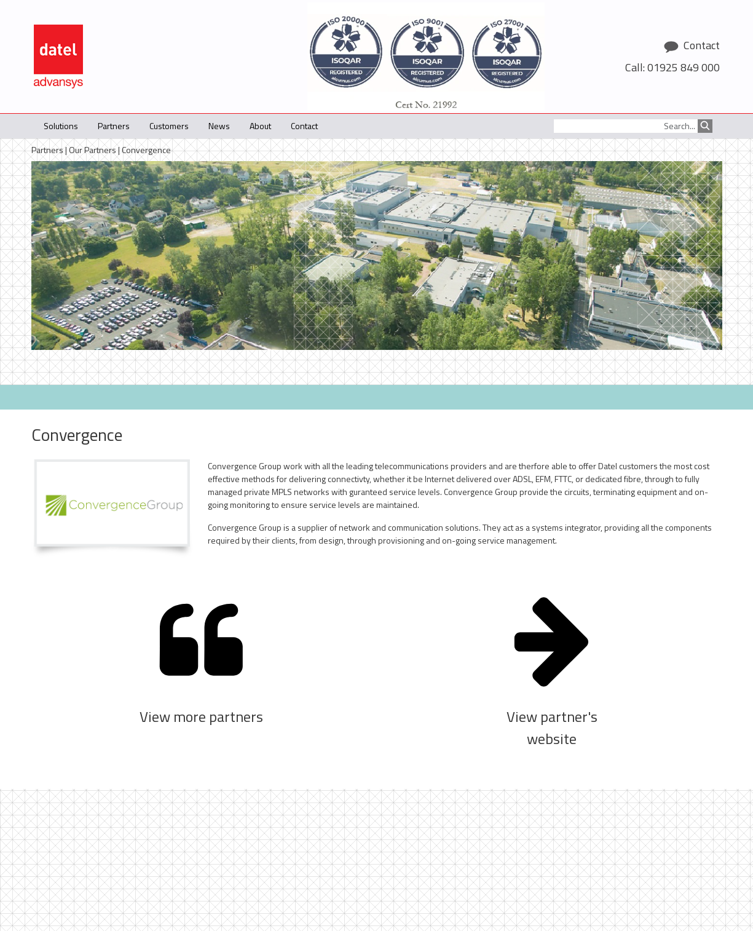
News (219, 125)
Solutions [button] (61, 125)
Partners (47, 149)
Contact (304, 125)
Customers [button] (169, 125)
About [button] (260, 125)
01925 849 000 (683, 67)
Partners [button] (114, 125)
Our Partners (92, 149)
